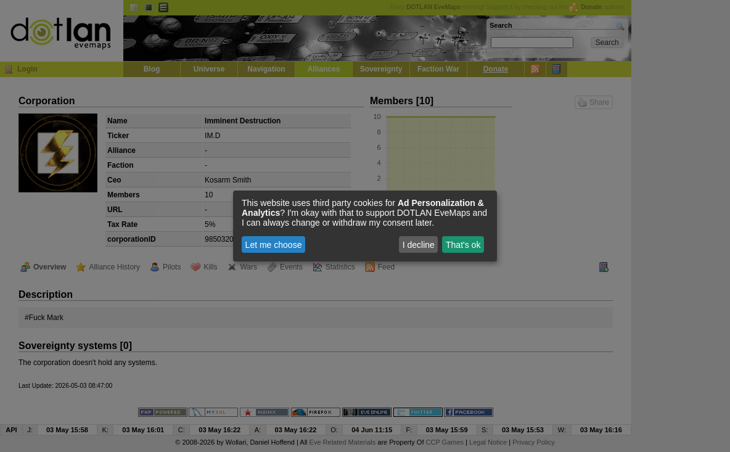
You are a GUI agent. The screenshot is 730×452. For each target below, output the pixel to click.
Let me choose (273, 245)
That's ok (463, 245)
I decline (419, 245)
